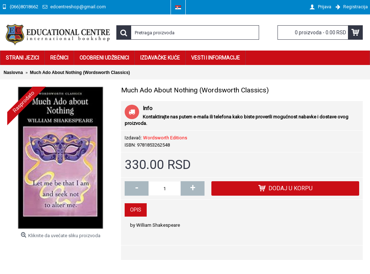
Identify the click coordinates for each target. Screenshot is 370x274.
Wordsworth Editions (165, 137)
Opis (135, 210)
